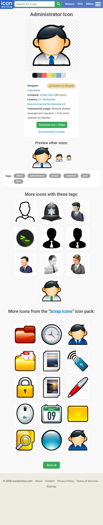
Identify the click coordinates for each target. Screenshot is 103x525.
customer (71, 175)
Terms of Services (87, 481)
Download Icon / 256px (52, 124)
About (38, 481)
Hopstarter (34, 90)
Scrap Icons (47, 95)
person (55, 175)
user (85, 175)
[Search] (58, 4)
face (18, 181)
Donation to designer (63, 85)
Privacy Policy (65, 481)
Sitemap (52, 486)
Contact (50, 481)
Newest (69, 3)
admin (19, 175)
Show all (51, 465)
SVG (80, 3)
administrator (37, 175)
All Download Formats (51, 131)
